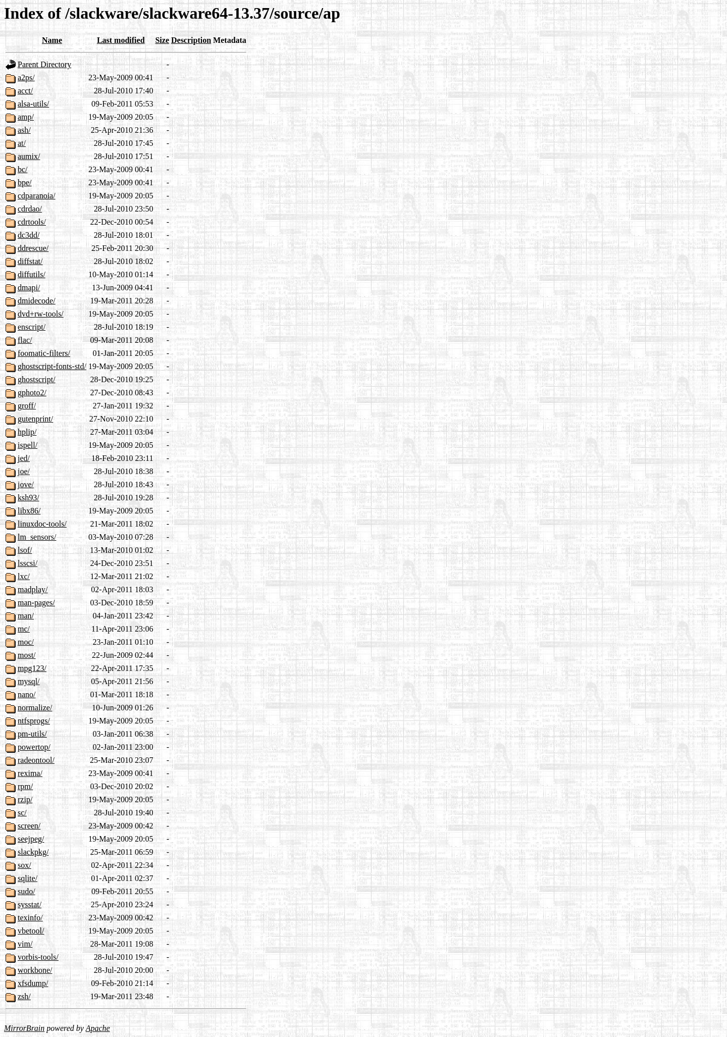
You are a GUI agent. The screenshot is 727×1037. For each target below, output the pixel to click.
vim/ (25, 944)
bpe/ (25, 182)
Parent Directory (44, 64)
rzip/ (25, 799)
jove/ (26, 484)
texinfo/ (30, 917)
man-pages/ (36, 602)
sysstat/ (29, 904)
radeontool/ (36, 760)
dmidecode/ (37, 300)
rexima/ (30, 773)
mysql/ (29, 681)
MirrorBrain (24, 1028)
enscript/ (31, 327)
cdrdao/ (30, 208)
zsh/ (24, 996)
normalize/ (35, 707)
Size (162, 40)
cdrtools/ (32, 222)
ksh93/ (28, 497)
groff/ (27, 405)
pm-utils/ (32, 734)
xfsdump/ (33, 983)
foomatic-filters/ (44, 353)
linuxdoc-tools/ (42, 524)
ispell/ (27, 445)
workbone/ (35, 970)
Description (191, 40)
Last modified (121, 40)
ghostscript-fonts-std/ (52, 366)
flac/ (25, 340)
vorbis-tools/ (38, 957)
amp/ (26, 117)
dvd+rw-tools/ (41, 313)
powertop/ (34, 747)
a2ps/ (26, 77)
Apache (98, 1028)
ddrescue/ (33, 248)
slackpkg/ (33, 852)
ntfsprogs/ (34, 720)
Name (52, 40)
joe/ (24, 471)
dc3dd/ (29, 235)
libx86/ (29, 510)
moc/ (26, 642)
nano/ (27, 694)
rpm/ (25, 786)
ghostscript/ (37, 379)
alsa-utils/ (33, 103)
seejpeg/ (31, 839)
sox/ (24, 865)
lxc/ (24, 576)
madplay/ (33, 589)
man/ (26, 615)
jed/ (24, 458)
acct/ (25, 90)
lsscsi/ (27, 563)
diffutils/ (31, 274)
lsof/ (25, 550)
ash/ (24, 130)
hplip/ (27, 432)
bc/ (23, 169)
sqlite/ (27, 878)
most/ (27, 655)
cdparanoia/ (37, 195)
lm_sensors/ (37, 537)
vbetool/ (31, 930)
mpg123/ (32, 668)
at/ (22, 143)
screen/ (29, 825)
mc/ (24, 629)
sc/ (22, 812)
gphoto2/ (32, 392)
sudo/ (26, 891)
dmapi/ (29, 287)
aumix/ (29, 156)
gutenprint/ (35, 418)
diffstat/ (30, 261)
